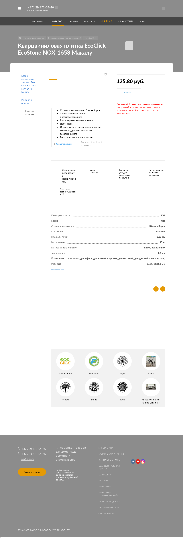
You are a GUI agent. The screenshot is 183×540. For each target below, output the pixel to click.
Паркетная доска (109, 501)
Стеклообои (106, 513)
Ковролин (104, 474)
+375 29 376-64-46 (40, 7)
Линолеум (105, 486)
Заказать (129, 92)
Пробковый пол (108, 507)
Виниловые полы (109, 459)
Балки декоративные (111, 453)
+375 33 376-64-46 (33, 454)
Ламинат (104, 480)
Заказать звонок (32, 472)
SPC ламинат (106, 447)
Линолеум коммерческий (108, 494)
